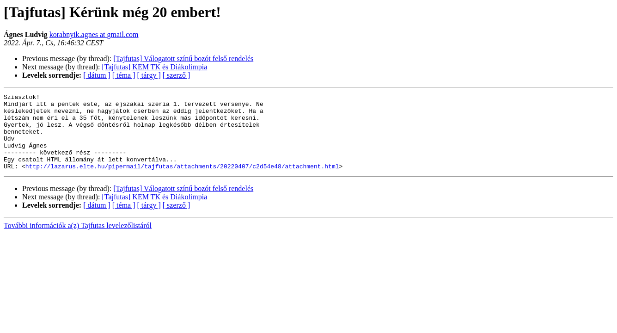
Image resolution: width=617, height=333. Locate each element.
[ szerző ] (176, 75)
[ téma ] (123, 75)
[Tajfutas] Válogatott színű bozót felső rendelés (183, 58)
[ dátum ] (96, 75)
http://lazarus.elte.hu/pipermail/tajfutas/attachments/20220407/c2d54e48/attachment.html (182, 181)
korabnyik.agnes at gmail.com (94, 34)
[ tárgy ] (149, 75)
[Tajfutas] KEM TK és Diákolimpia (154, 67)
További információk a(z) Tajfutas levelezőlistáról (78, 241)
